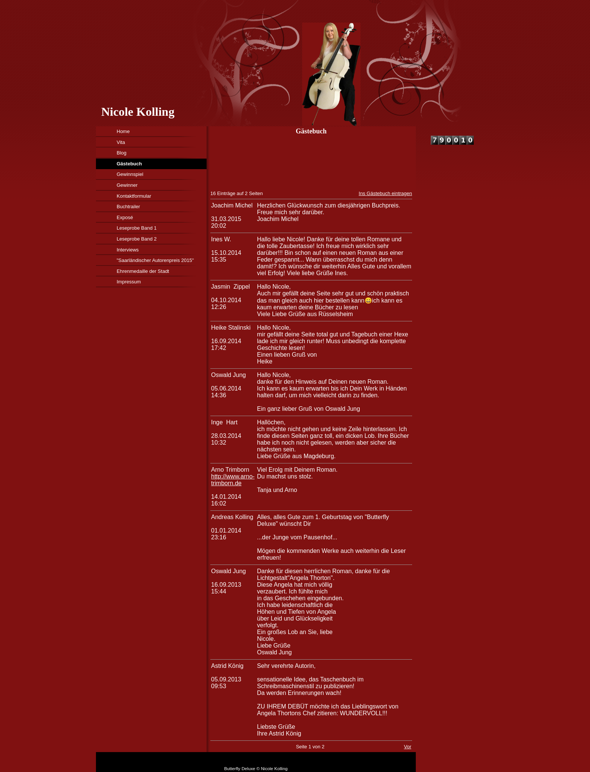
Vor (407, 746)
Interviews (128, 250)
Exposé (125, 217)
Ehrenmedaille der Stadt (143, 271)
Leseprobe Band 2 (137, 239)
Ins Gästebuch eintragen (385, 193)
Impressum (129, 282)
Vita (121, 142)
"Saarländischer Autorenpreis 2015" (155, 260)
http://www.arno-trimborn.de (233, 479)
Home (123, 131)
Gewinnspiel (130, 174)
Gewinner (127, 185)
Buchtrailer (128, 206)
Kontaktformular (134, 196)
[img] (283, 63)
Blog (121, 153)
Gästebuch (129, 164)
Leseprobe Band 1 (137, 228)
